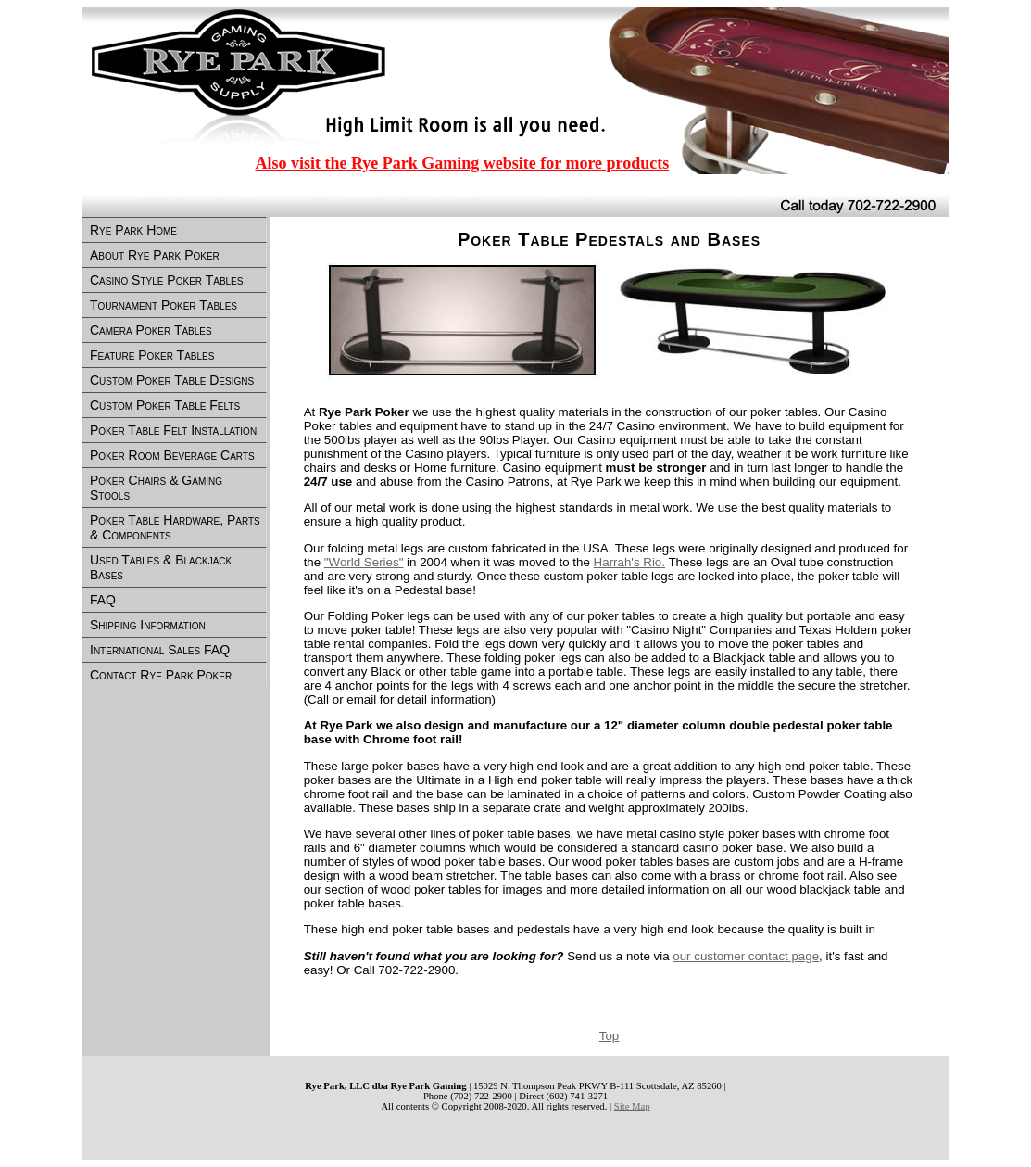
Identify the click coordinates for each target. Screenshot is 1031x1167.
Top (609, 1036)
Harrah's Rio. (629, 562)
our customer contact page (746, 956)
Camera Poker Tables (151, 330)
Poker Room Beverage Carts (172, 455)
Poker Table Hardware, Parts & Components (175, 527)
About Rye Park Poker (155, 254)
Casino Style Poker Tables (166, 280)
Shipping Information (148, 624)
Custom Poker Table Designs (172, 380)
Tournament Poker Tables (163, 305)
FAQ (103, 599)
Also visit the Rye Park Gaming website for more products (462, 163)
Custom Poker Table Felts (165, 405)
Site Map (632, 1106)
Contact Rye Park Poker (161, 674)
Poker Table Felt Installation (173, 430)
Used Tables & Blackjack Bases (161, 567)
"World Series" (364, 562)
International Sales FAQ (160, 649)
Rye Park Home (133, 229)
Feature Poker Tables (152, 355)
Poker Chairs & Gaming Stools (156, 487)
